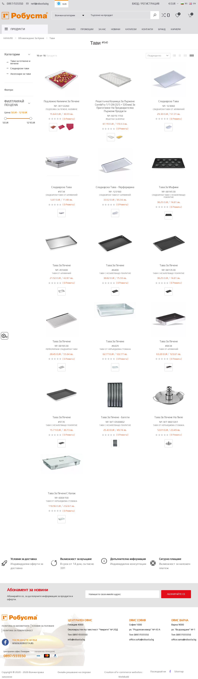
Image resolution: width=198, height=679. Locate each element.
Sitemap (179, 671)
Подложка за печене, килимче (61, 109)
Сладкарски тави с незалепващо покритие (168, 196)
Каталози (130, 29)
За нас (102, 29)
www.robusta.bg (22, 643)
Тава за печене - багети (115, 417)
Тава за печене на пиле (168, 417)
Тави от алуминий (61, 273)
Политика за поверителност (18, 630)
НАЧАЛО (71, 29)
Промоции (87, 29)
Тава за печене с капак (62, 493)
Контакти (147, 29)
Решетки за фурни (115, 119)
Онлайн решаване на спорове (74, 672)
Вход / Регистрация (145, 3)
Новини (115, 29)
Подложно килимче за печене (61, 101)
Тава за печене (61, 265)
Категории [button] (12, 54)
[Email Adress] (122, 594)
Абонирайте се (176, 594)
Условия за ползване (43, 626)
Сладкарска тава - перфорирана (115, 187)
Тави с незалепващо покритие (115, 273)
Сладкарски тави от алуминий (169, 109)
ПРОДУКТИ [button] (18, 29)
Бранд (162, 29)
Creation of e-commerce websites (123, 672)
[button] (168, 15)
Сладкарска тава (168, 101)
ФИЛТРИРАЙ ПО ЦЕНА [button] (14, 103)
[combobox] (119, 15)
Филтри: (8, 89)
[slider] (5, 118)
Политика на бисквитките (15, 626)
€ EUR (172, 3)
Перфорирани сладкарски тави (61, 349)
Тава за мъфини (168, 187)
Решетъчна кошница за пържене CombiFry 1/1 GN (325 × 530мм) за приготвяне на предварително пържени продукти (115, 106)
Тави (52, 38)
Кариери (176, 29)
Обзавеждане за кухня (31, 38)
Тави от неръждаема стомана (115, 349)
